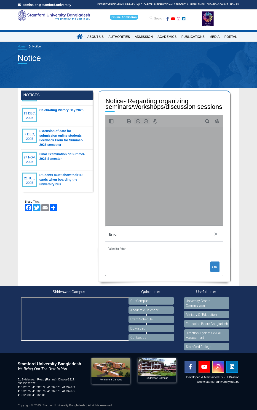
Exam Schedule (141, 319)
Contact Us (138, 337)
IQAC (139, 4)
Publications (193, 37)
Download (137, 328)
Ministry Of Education (201, 314)
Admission (144, 37)
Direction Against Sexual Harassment (203, 335)
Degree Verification (110, 4)
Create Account (217, 4)
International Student (170, 4)
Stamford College (198, 347)
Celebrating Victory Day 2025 (61, 114)
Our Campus (139, 301)
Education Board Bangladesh (207, 324)
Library (130, 4)
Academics (167, 37)
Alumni (192, 4)
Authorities (119, 37)
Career (148, 4)
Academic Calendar (144, 310)
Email (201, 4)
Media (214, 37)
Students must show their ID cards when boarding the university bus (61, 183)
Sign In (234, 4)
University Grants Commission (198, 303)
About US (95, 37)
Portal (230, 37)
